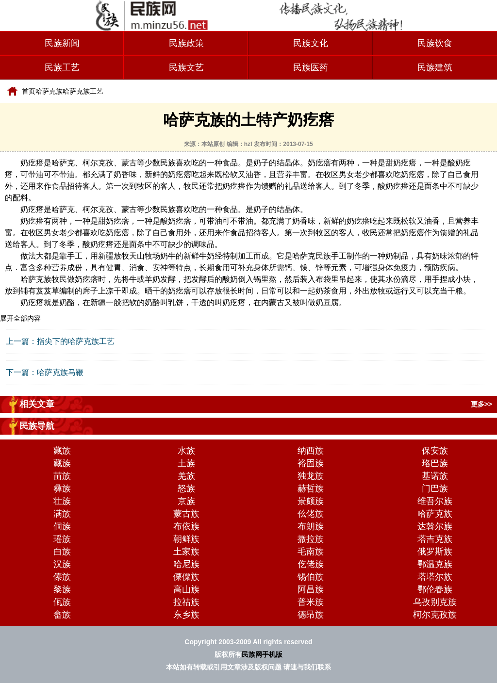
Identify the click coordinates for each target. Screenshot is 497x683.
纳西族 (311, 450)
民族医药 (310, 67)
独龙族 (311, 476)
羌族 (186, 476)
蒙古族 (186, 514)
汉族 (62, 564)
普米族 (311, 602)
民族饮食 (434, 43)
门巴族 (435, 488)
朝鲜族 (186, 539)
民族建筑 (434, 67)
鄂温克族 (434, 564)
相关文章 (36, 404)
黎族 (62, 589)
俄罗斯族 (434, 551)
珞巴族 (435, 463)
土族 (186, 463)
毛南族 (311, 551)
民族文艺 (186, 67)
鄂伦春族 (434, 589)
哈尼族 (186, 564)
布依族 (186, 526)
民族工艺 (62, 67)
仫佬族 (311, 514)
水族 (186, 450)
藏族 (62, 450)
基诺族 (435, 476)
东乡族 (186, 614)
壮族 (62, 501)
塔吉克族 (434, 539)
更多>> (481, 404)
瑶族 (62, 539)
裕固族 (311, 463)
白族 (62, 551)
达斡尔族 (434, 526)
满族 (62, 514)
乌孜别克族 (435, 602)
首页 (28, 91)
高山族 (186, 589)
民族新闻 (62, 43)
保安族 (435, 450)
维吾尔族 (434, 501)
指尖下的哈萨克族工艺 (76, 341)
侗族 (62, 526)
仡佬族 (311, 564)
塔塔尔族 (434, 577)
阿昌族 (311, 589)
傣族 (62, 577)
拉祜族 (186, 602)
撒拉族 (311, 539)
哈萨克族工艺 (83, 91)
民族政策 (186, 43)
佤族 (62, 602)
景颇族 (311, 501)
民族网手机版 (262, 654)
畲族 (62, 614)
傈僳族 (186, 577)
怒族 (186, 488)
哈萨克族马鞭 (60, 372)
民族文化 (310, 43)
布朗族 (311, 526)
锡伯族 (311, 577)
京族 (186, 501)
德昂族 (311, 614)
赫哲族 (311, 488)
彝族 (62, 488)
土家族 (186, 551)
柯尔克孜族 (435, 614)
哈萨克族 (49, 91)
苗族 (62, 476)
